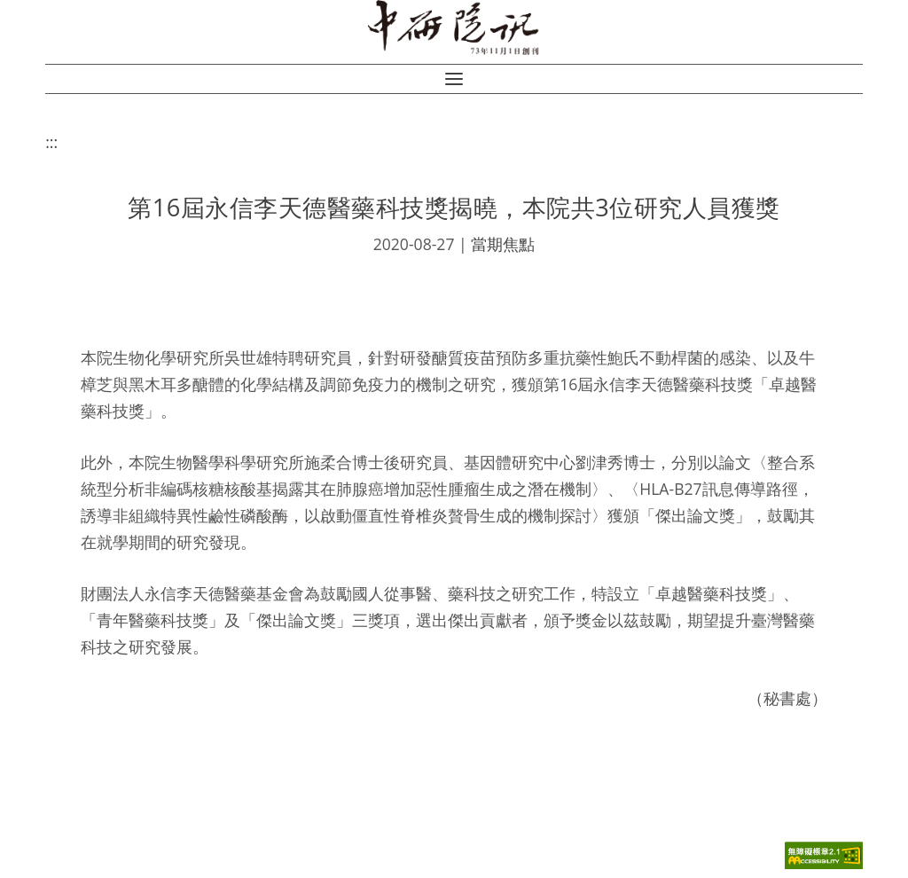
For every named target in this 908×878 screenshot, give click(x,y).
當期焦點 (503, 244)
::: (51, 142)
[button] (454, 79)
